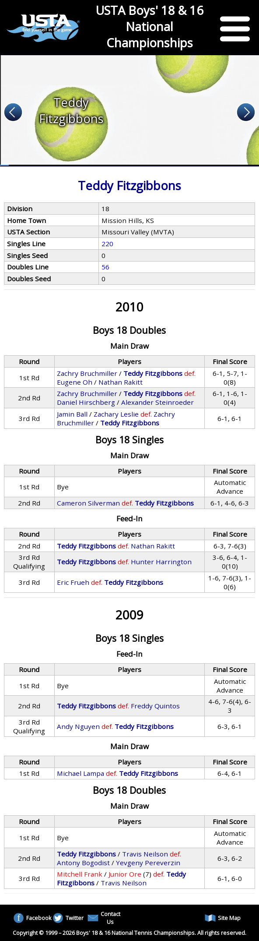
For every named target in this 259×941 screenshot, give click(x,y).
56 (105, 266)
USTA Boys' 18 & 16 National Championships (149, 26)
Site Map (223, 918)
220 (107, 243)
